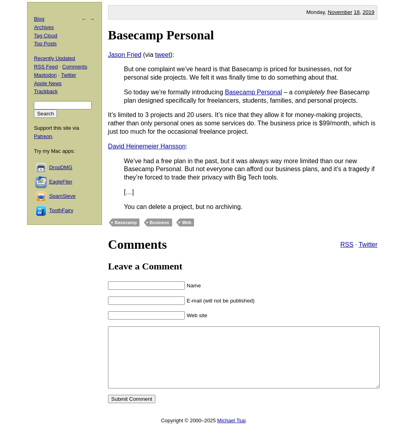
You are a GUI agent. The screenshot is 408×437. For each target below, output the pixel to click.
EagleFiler (61, 182)
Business (159, 222)
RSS (346, 244)
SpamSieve (62, 196)
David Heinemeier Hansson (147, 146)
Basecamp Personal (161, 35)
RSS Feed (46, 67)
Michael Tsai (231, 432)
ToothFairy (61, 210)
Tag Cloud (45, 36)
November (340, 12)
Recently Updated (54, 58)
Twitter (368, 244)
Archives (44, 27)
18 (357, 12)
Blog (39, 19)
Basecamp (126, 222)
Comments (74, 67)
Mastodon (45, 75)
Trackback (45, 91)
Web (186, 222)
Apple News (47, 83)
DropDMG (61, 167)
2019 (369, 12)
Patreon (43, 136)
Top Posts (45, 44)
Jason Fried (124, 54)
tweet (162, 54)
